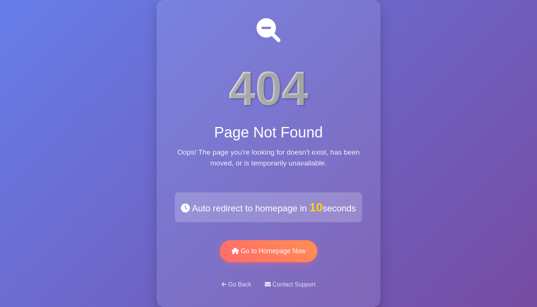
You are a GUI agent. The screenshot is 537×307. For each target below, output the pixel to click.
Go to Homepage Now (269, 251)
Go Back (237, 284)
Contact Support (290, 284)
